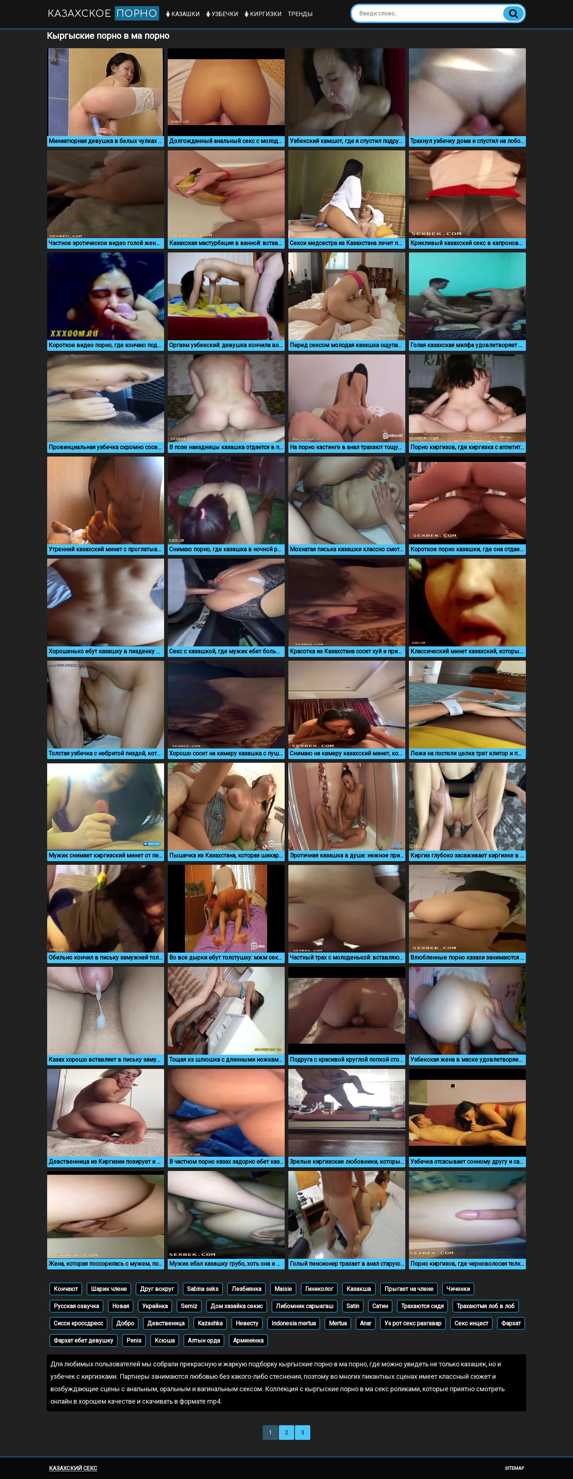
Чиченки (458, 1288)
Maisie (283, 1288)
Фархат (511, 1323)
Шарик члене (109, 1288)
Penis (133, 1340)
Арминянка (248, 1340)
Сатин (380, 1306)
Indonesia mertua (294, 1323)
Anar (365, 1323)
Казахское (104, 13)
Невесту (247, 1323)
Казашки (185, 14)
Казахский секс (73, 1468)
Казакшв (358, 1288)
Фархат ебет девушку (83, 1340)
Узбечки (224, 14)
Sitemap (514, 1468)
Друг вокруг (157, 1288)
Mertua (338, 1323)
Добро (125, 1323)
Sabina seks (203, 1288)
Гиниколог (319, 1288)
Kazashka (210, 1323)
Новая (120, 1306)
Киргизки (265, 14)
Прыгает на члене (408, 1288)
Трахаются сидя (422, 1306)
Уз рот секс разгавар (412, 1323)
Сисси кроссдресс (78, 1323)
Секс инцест (471, 1323)
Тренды (302, 14)
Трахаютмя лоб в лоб (486, 1306)
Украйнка (155, 1306)
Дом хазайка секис (236, 1306)
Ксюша (165, 1340)
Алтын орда (204, 1340)
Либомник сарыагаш (304, 1306)
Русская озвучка (76, 1306)
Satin (352, 1306)
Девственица (166, 1323)
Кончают (66, 1288)
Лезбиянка (246, 1288)
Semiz (189, 1306)
